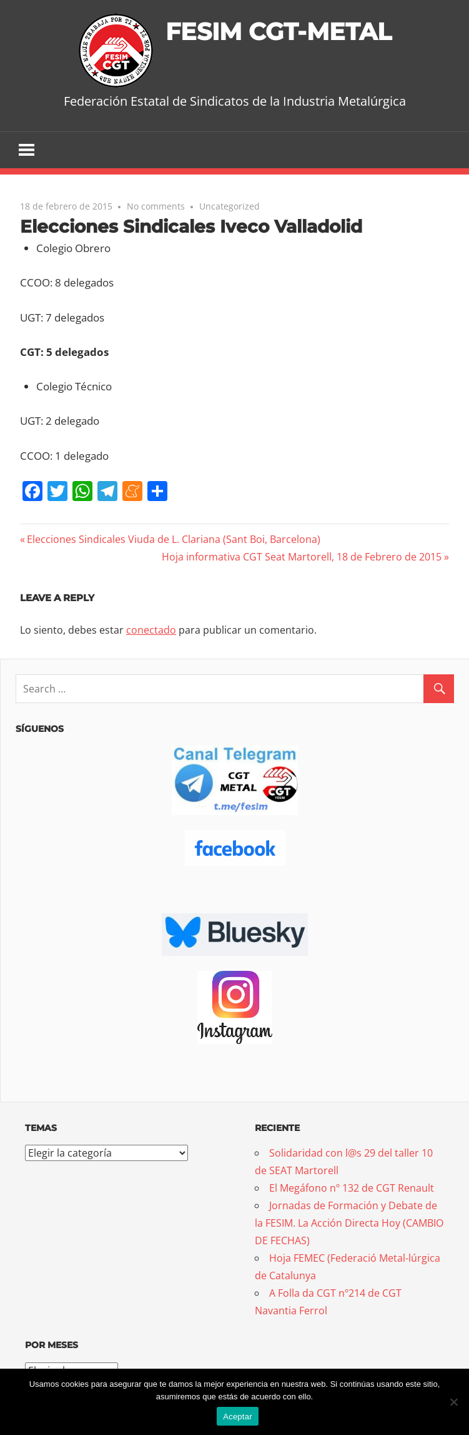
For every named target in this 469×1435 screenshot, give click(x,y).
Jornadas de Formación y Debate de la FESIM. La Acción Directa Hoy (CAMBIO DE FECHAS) (349, 1223)
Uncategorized (229, 207)
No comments (156, 207)
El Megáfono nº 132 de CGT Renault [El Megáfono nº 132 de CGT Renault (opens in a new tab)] (351, 1188)
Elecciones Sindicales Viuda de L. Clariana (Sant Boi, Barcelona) (173, 539)
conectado (151, 630)
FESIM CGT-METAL (278, 31)
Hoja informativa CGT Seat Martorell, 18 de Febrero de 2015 (302, 557)
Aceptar (237, 1416)
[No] (453, 1402)
